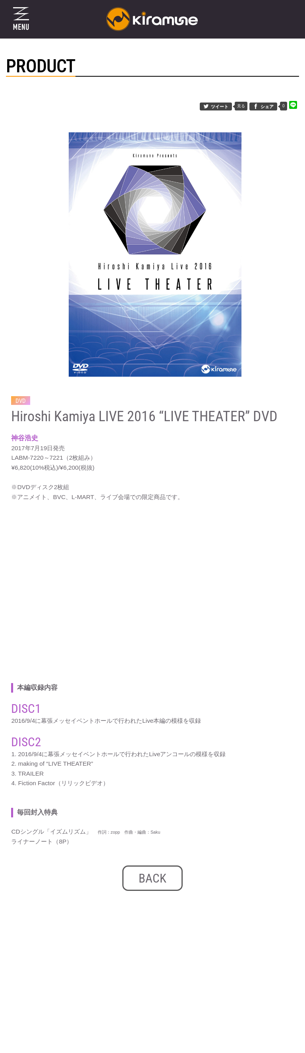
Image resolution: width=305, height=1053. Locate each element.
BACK (152, 878)
